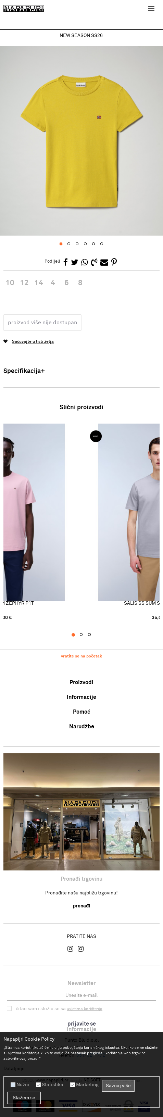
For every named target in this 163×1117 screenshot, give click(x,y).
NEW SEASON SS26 (81, 35)
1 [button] (76, 631)
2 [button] (85, 631)
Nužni (22, 1084)
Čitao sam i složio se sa (59, 1005)
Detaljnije (14, 1068)
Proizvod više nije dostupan (42, 319)
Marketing (87, 1084)
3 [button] (93, 631)
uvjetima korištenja (84, 1005)
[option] (81, 36)
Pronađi (81, 902)
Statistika (52, 1084)
